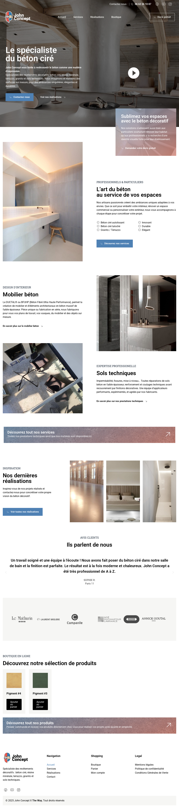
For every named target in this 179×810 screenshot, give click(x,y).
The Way (37, 800)
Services (78, 17)
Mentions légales (144, 764)
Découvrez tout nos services (31, 432)
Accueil (62, 17)
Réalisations (97, 17)
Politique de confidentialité (149, 768)
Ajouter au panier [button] (14, 704)
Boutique (116, 17)
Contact (51, 776)
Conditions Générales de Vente (151, 772)
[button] (5, 572)
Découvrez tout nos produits (30, 723)
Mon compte (98, 772)
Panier (94, 768)
